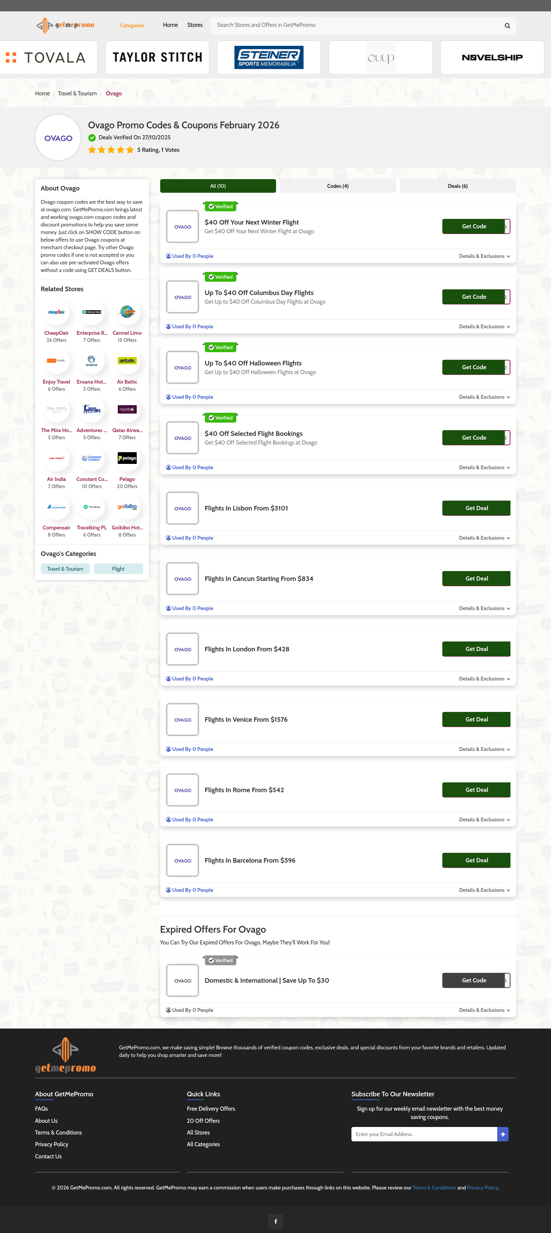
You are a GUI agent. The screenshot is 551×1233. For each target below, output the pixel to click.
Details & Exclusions (481, 256)
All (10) (218, 186)
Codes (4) (338, 186)
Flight (118, 568)
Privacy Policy (52, 1144)
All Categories (203, 1144)
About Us (46, 1121)
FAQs (41, 1108)
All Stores (198, 1132)
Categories (132, 25)
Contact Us (48, 1156)
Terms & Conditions (58, 1132)
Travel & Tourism (77, 93)
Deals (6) (458, 186)
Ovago (114, 93)
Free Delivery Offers (211, 1108)
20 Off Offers (203, 1121)
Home (170, 25)
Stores (195, 25)
